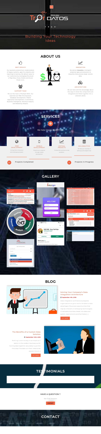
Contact (50, 410)
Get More (65, 324)
